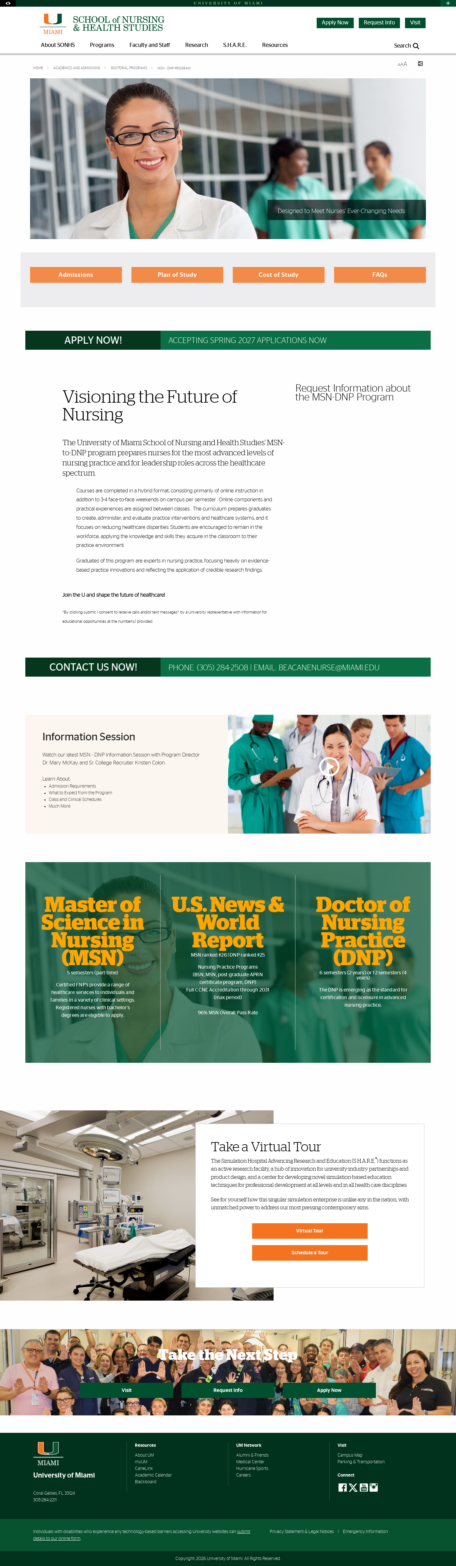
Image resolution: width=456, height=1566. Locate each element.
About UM (144, 1455)
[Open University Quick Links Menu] (448, 3)
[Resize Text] (402, 64)
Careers (243, 1475)
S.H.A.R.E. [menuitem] (235, 45)
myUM (141, 1462)
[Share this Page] (417, 64)
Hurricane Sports (252, 1468)
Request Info (379, 23)
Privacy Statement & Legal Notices (302, 1531)
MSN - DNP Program (174, 68)
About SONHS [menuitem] (58, 45)
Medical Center (250, 1462)
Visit (415, 23)
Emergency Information (365, 1531)
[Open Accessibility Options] (8, 3)
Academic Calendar (153, 1475)
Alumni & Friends (252, 1455)
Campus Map (350, 1455)
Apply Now (335, 23)
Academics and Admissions (77, 68)
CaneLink (144, 1468)
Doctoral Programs (129, 68)
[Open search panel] (407, 46)
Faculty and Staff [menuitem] (150, 45)
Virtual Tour (309, 1230)
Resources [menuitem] (275, 45)
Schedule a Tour (310, 1252)
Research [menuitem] (196, 45)
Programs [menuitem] (102, 45)
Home (38, 68)
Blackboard (145, 1482)
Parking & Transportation (361, 1462)
